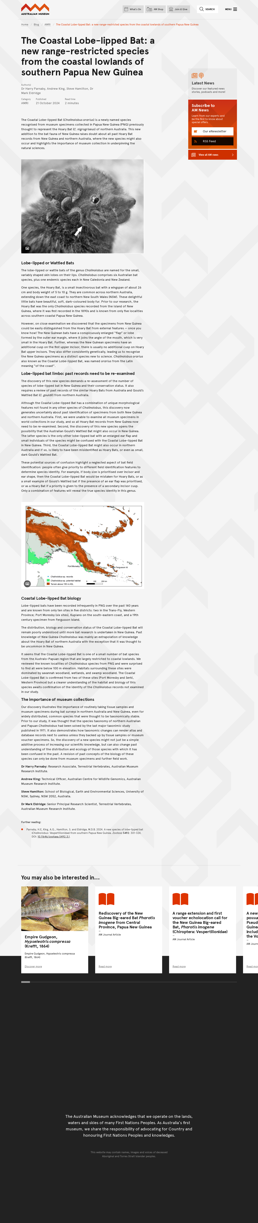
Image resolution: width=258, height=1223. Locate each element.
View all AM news (209, 154)
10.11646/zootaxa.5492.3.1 (54, 836)
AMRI (48, 24)
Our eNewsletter (214, 131)
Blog (37, 24)
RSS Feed (209, 141)
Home (24, 24)
